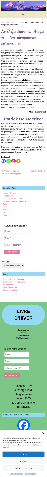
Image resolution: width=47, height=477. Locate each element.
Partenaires (7, 209)
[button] (43, 433)
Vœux (5, 215)
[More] (18, 161)
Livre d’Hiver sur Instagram (14, 282)
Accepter (23, 454)
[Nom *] (16, 238)
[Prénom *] (16, 231)
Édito (5, 204)
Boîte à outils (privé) (11, 287)
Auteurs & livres (9, 193)
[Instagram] (13, 161)
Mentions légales (30, 474)
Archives (5, 262)
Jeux (5, 207)
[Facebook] (4, 161)
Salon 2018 (10, 22)
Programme (8, 212)
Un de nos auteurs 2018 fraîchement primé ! (11, 173)
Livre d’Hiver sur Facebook (14, 279)
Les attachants (38, 171)
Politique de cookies (16, 474)
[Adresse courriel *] (16, 245)
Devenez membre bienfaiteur (14, 201)
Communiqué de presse (12, 199)
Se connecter (8, 285)
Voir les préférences (23, 468)
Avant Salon (8, 196)
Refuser (23, 461)
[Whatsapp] (8, 161)
